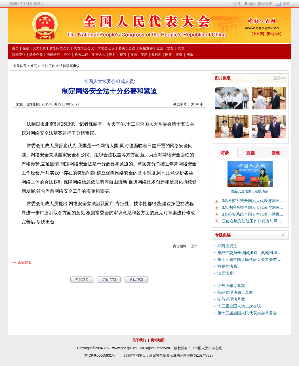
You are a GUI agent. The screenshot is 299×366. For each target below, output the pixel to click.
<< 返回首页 (22, 263)
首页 (33, 66)
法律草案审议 (69, 66)
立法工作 (48, 66)
